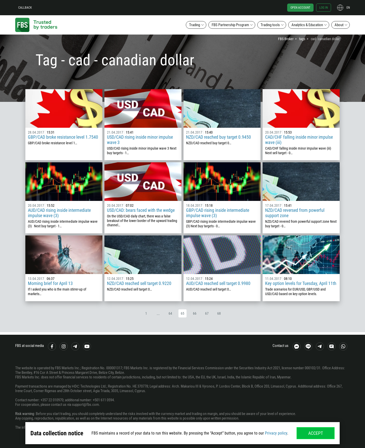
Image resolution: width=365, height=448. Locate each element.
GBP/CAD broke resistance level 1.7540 (63, 137)
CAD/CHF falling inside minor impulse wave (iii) (299, 139)
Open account (300, 7)
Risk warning (24, 413)
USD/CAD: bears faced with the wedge (141, 210)
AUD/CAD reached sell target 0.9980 (218, 283)
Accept (315, 433)
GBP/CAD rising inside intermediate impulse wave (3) (217, 212)
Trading (194, 25)
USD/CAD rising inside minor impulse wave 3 (140, 139)
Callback (25, 7)
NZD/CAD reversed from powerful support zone (294, 212)
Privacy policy (276, 433)
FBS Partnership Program (230, 25)
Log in (323, 7)
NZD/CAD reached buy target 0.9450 (218, 137)
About (339, 25)
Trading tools (270, 25)
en (348, 7)
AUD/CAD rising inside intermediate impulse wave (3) (59, 212)
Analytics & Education (307, 25)
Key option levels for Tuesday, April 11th (300, 283)
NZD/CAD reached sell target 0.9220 (139, 283)
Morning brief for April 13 (50, 283)
